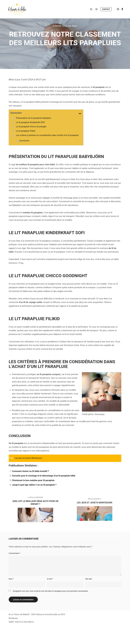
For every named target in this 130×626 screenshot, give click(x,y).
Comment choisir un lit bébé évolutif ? (30, 471)
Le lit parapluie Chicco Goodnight (31, 126)
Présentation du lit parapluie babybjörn (33, 118)
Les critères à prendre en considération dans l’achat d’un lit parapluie (47, 135)
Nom (11, 579)
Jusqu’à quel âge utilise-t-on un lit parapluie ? (34, 485)
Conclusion (24, 140)
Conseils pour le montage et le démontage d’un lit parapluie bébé (43, 475)
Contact (106, 9)
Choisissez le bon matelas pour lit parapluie (33, 480)
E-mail (50, 579)
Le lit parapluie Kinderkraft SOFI (30, 122)
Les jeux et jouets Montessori (28, 458)
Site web (88, 579)
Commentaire (14, 553)
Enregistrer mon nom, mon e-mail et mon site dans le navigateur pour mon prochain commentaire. (50, 591)
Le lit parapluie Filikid (25, 131)
